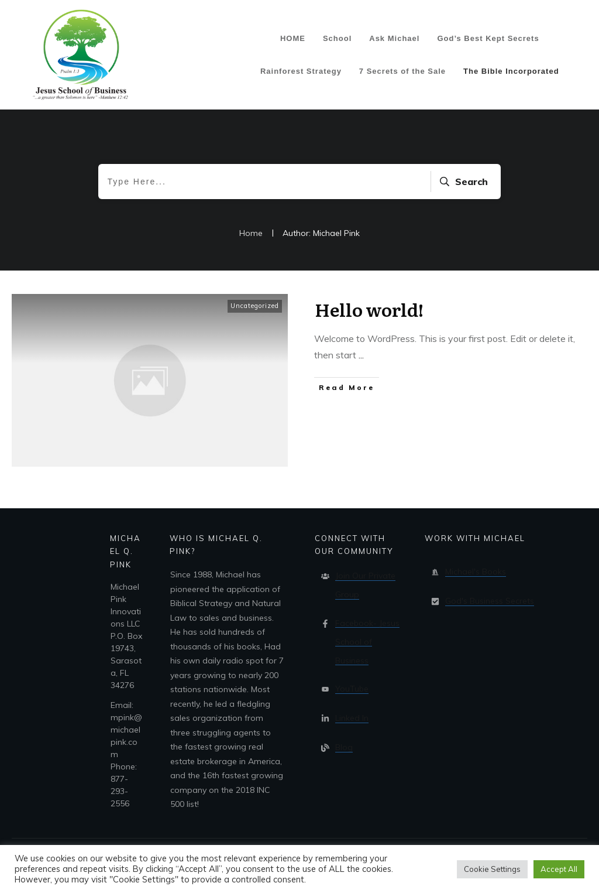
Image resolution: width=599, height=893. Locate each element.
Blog (344, 747)
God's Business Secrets (489, 601)
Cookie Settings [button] (492, 869)
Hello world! (369, 309)
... (361, 355)
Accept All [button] (559, 869)
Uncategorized (254, 306)
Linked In (352, 718)
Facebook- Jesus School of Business (367, 642)
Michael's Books (475, 571)
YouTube (352, 688)
